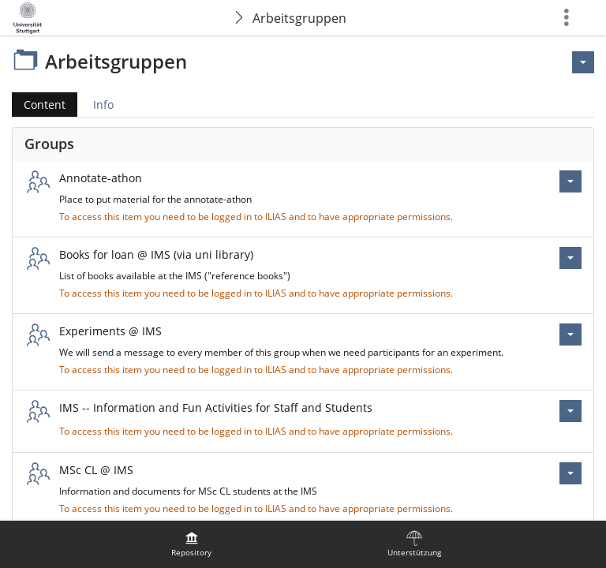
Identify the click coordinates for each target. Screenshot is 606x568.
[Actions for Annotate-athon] (570, 181)
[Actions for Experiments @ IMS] (570, 334)
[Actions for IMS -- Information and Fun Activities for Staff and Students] (570, 411)
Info (103, 104)
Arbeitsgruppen (299, 18)
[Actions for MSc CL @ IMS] (570, 473)
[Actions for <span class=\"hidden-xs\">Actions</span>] (583, 62)
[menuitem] (191, 544)
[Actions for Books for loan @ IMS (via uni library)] (570, 258)
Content (38, 104)
